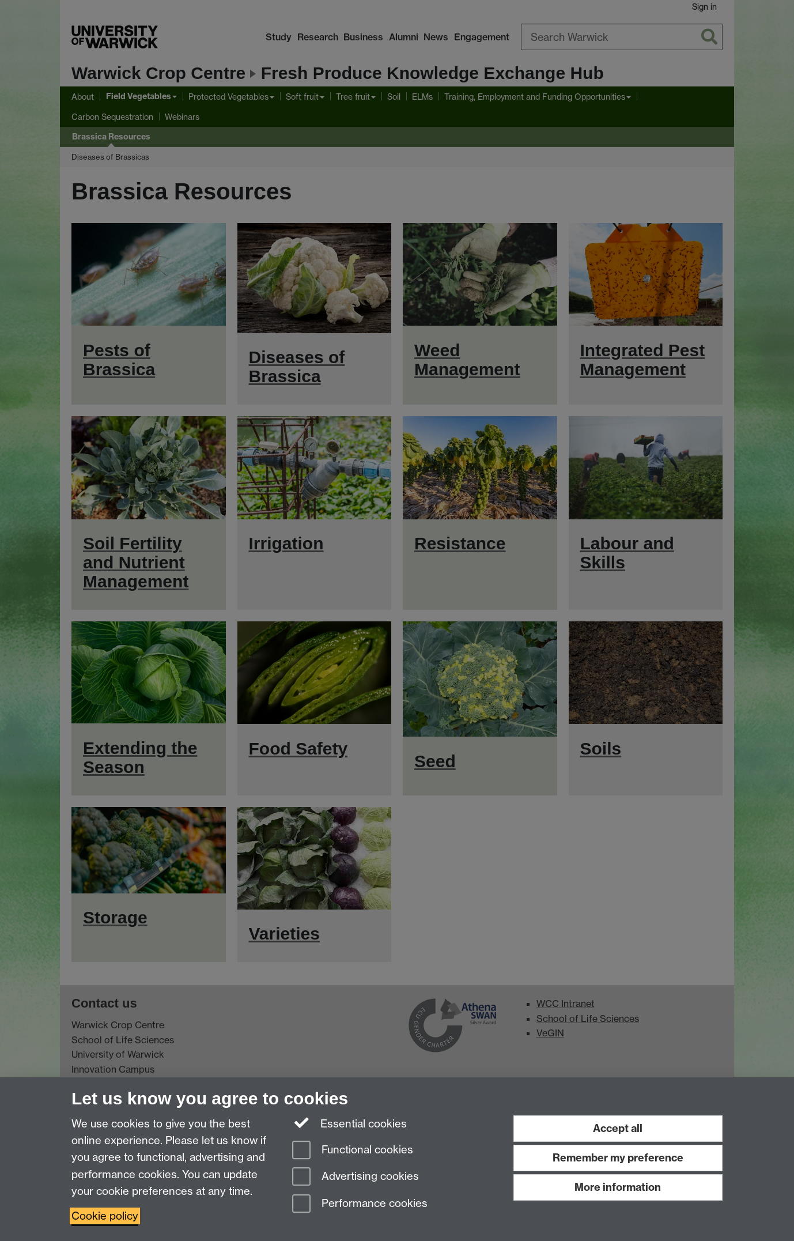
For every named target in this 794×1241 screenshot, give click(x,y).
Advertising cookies (355, 1177)
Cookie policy (104, 1216)
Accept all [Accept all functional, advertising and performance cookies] (617, 1128)
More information (617, 1187)
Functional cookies (352, 1150)
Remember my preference (618, 1157)
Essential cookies (349, 1122)
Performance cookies (360, 1204)
